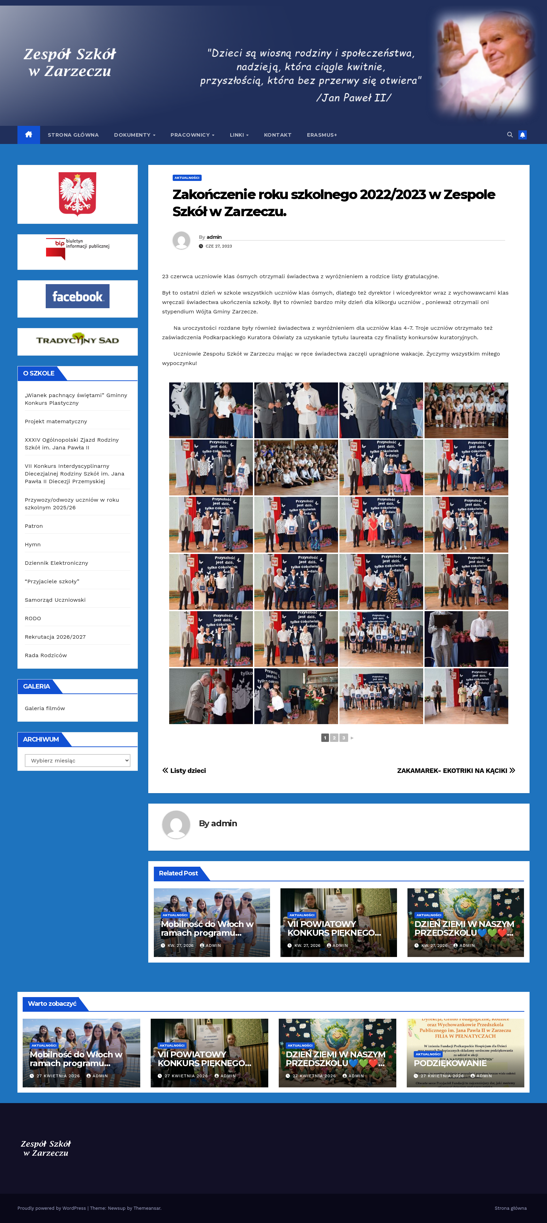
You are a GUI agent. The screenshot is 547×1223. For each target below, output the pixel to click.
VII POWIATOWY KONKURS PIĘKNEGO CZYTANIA (331, 933)
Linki (238, 135)
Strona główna (73, 135)
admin (214, 237)
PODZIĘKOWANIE (450, 1063)
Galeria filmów (45, 708)
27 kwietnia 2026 (59, 1075)
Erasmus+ (322, 135)
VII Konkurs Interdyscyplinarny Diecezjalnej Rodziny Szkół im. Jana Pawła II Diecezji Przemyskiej (74, 474)
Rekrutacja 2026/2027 (55, 636)
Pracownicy (191, 135)
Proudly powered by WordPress (52, 1208)
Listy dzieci (184, 771)
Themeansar (147, 1208)
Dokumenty (133, 135)
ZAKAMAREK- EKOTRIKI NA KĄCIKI (456, 771)
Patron (34, 526)
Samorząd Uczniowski (55, 600)
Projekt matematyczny (56, 421)
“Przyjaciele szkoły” (52, 581)
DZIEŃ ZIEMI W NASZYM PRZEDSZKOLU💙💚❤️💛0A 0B (464, 933)
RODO (33, 618)
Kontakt (278, 135)
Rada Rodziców (46, 655)
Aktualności (187, 178)
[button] (510, 134)
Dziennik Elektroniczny (56, 563)
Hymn (33, 544)
